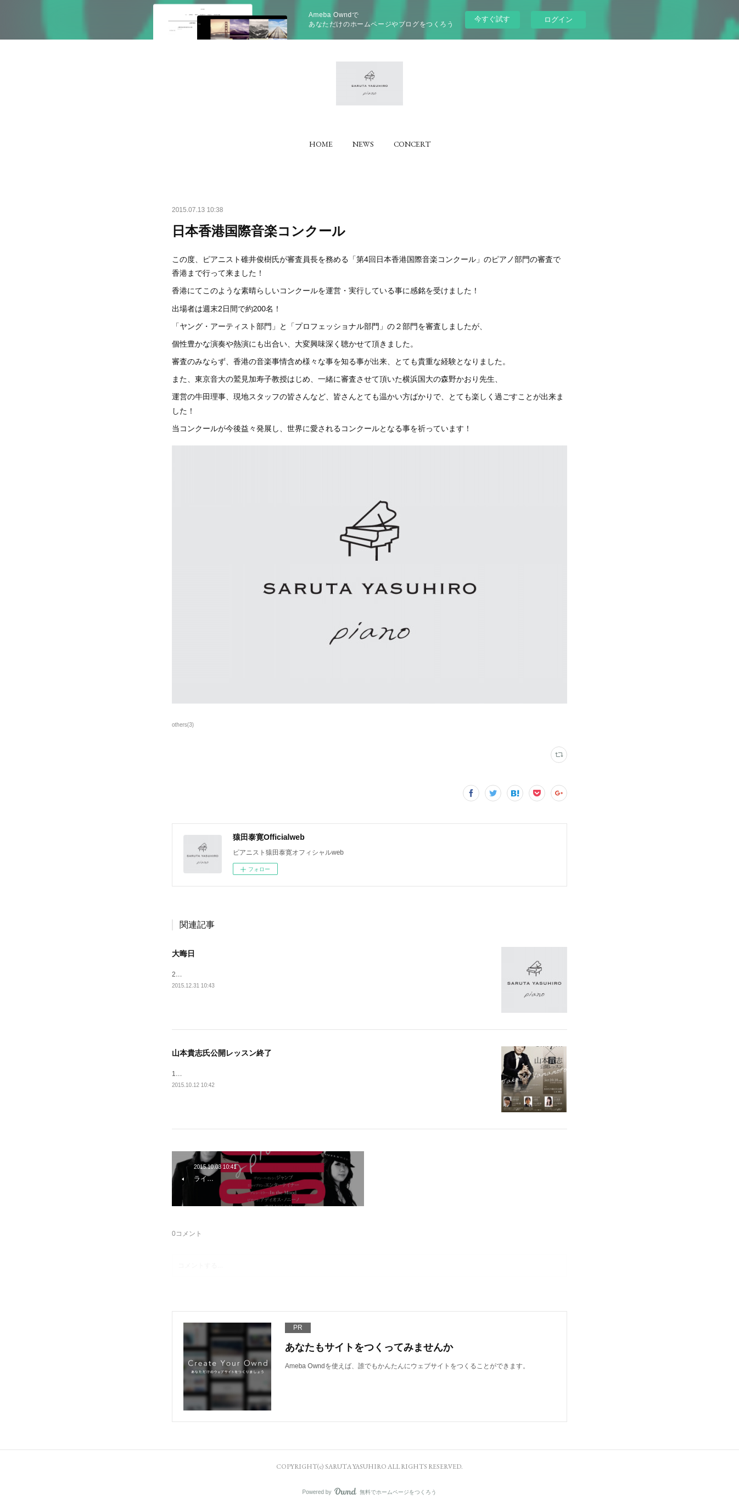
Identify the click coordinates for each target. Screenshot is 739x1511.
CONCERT (412, 144)
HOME (321, 144)
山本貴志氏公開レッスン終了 (222, 1053)
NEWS (363, 144)
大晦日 (183, 953)
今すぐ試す (492, 19)
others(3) (183, 725)
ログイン (558, 19)
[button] (321, 143)
